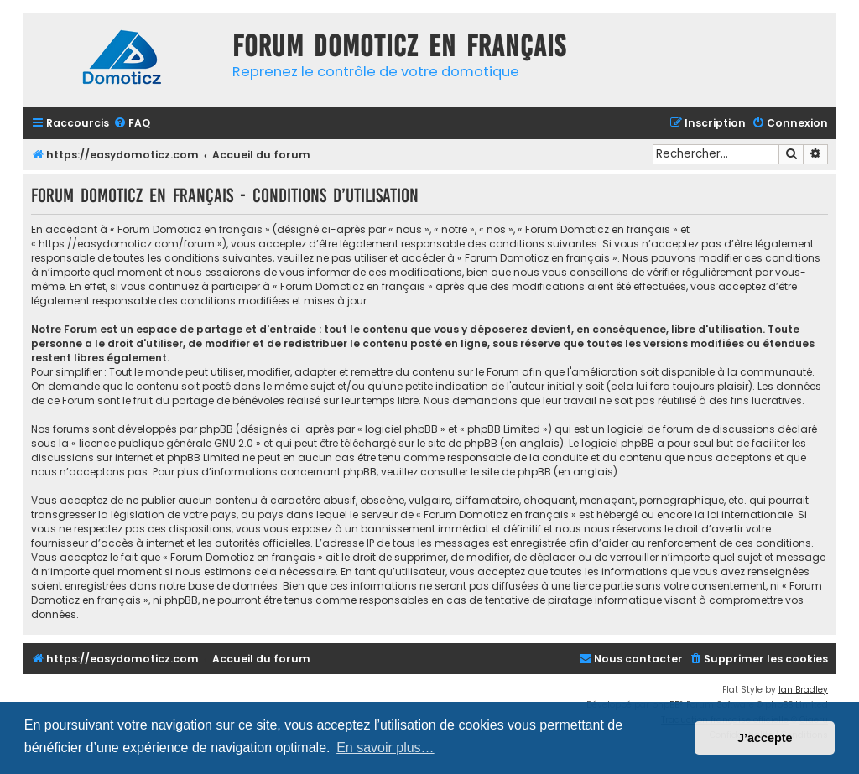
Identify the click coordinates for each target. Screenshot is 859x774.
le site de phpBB (457, 443)
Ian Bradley (803, 689)
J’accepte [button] (765, 738)
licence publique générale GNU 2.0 (166, 443)
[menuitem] (131, 123)
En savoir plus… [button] (385, 747)
